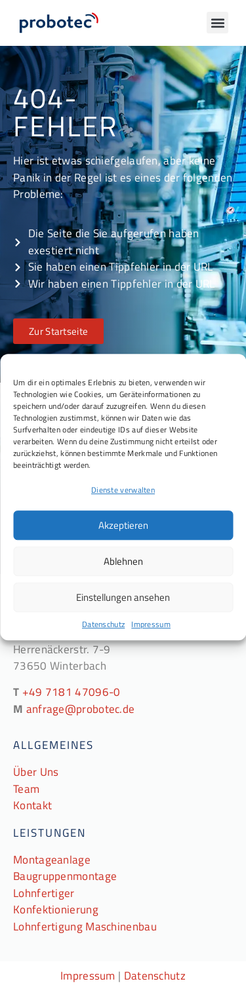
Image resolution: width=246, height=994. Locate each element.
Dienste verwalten (123, 490)
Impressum (151, 624)
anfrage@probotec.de (80, 708)
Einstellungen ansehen (123, 597)
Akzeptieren (123, 525)
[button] (217, 22)
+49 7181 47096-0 (71, 691)
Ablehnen (123, 561)
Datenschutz (103, 624)
